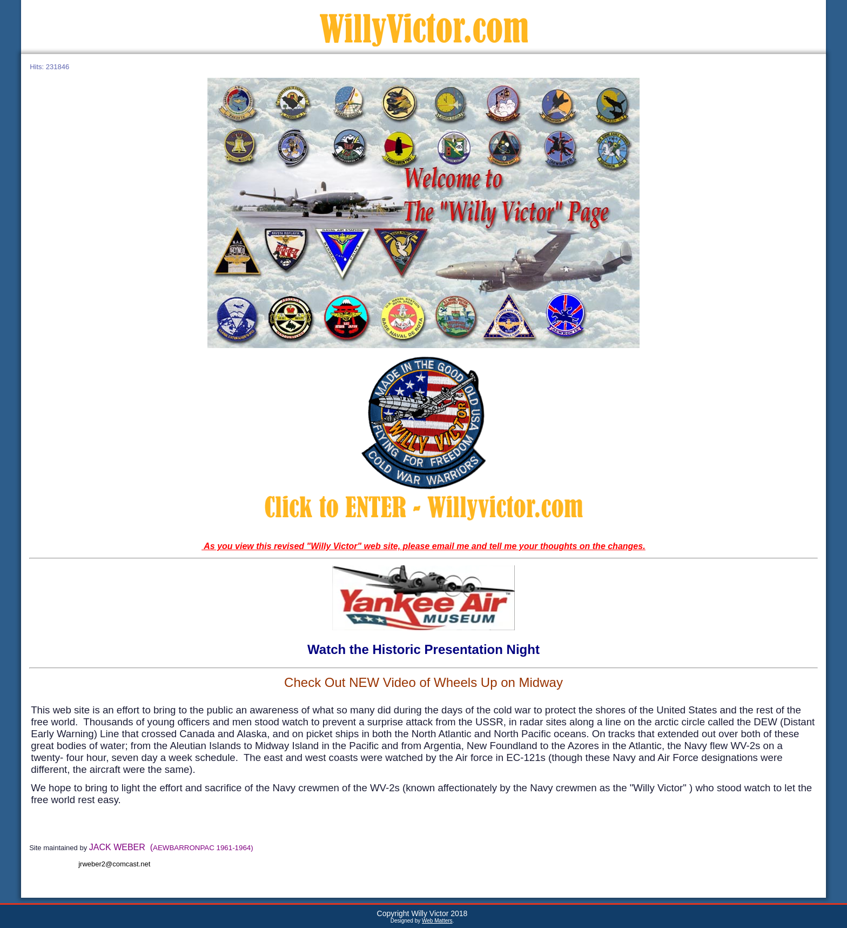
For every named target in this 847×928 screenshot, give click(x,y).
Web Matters (437, 921)
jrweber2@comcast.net (114, 864)
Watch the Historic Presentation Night (423, 649)
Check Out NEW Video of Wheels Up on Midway (423, 682)
